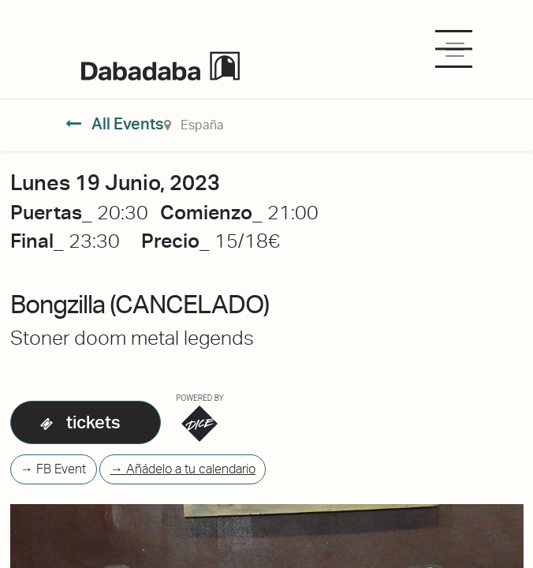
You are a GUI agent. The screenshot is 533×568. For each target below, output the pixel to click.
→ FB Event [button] (53, 469)
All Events (114, 123)
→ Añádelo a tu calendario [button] (182, 469)
